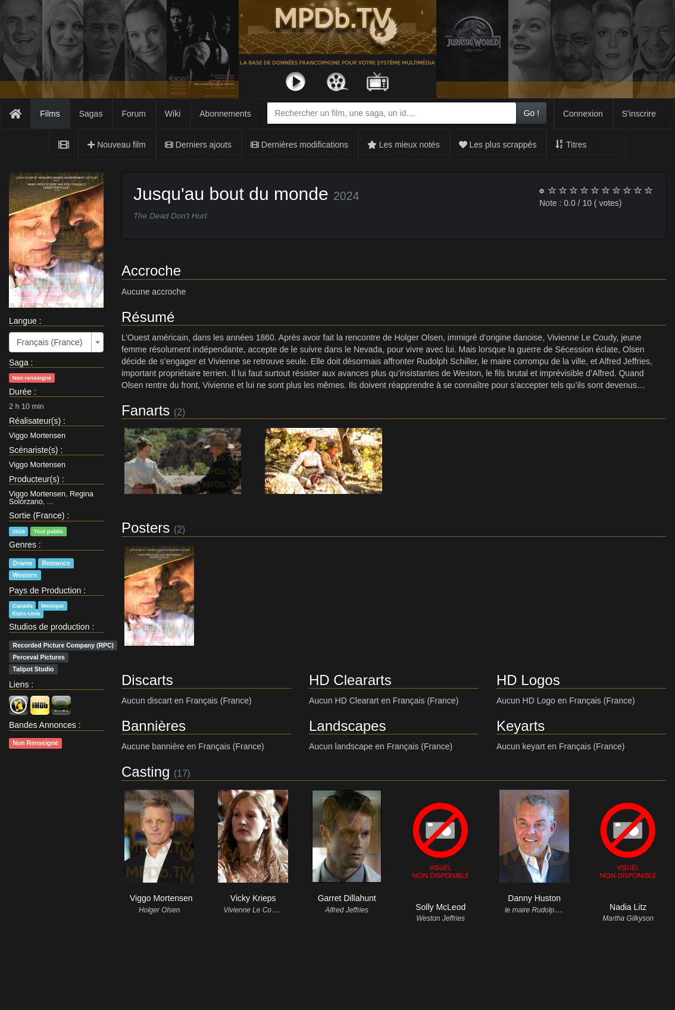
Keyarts (520, 726)
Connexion (583, 113)
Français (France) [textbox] (49, 342)
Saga (19, 362)
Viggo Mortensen (37, 435)
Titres (570, 144)
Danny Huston (534, 898)
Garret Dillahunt (347, 898)
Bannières (153, 726)
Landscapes (347, 726)
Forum (133, 113)
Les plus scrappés (498, 144)
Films (50, 113)
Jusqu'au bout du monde (231, 194)
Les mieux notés (403, 144)
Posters (145, 528)
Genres (22, 544)
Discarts (147, 680)
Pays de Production (45, 590)
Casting (145, 772)
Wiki (172, 113)
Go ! (531, 113)
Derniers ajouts (198, 144)
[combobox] (391, 113)
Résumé (147, 317)
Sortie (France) (36, 515)
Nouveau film (117, 144)
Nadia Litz (628, 907)
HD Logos (528, 680)
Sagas (91, 113)
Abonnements (225, 113)
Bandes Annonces (42, 725)
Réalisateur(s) (35, 421)
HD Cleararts (350, 680)
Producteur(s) (34, 479)
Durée (20, 391)
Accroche (151, 270)
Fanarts (145, 410)
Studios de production (49, 626)
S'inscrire (639, 113)
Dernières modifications (299, 144)
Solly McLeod (440, 907)
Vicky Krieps (253, 898)
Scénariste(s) (33, 450)
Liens (19, 684)
